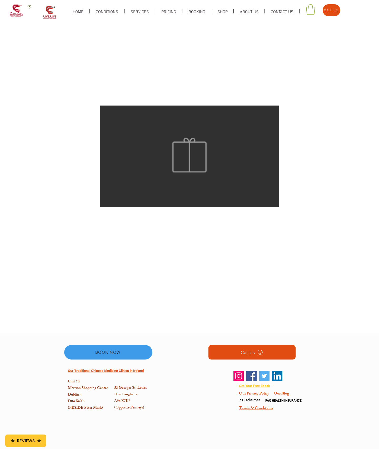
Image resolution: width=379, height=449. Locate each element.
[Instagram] (238, 376)
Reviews (26, 441)
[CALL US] (331, 10)
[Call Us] (252, 352)
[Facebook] (251, 376)
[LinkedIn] (277, 376)
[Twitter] (264, 376)
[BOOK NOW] (108, 352)
